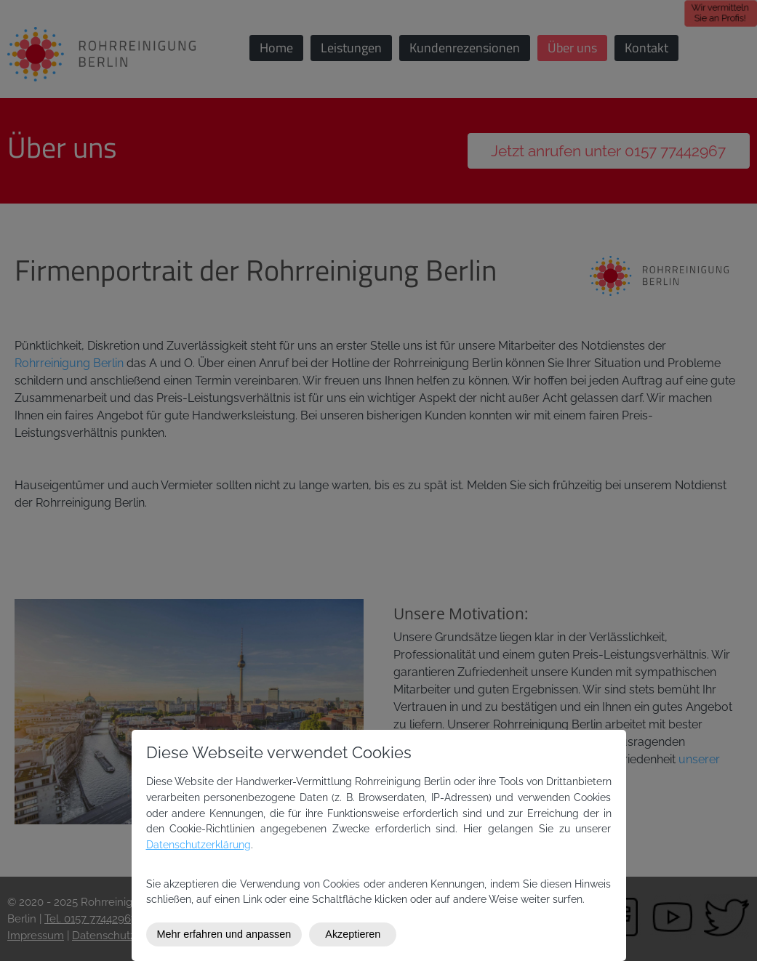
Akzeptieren (352, 934)
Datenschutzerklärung (198, 844)
